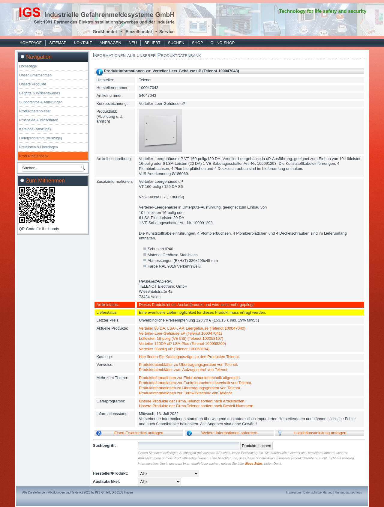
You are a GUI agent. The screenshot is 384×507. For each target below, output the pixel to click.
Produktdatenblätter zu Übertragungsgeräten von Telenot (188, 364)
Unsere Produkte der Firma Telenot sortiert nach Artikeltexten (191, 401)
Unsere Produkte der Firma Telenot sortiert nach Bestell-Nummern (196, 406)
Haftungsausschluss (348, 492)
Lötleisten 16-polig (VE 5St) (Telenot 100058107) (181, 338)
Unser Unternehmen (35, 75)
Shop (197, 42)
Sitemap (57, 42)
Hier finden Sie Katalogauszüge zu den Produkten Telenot (189, 356)
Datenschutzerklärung (317, 492)
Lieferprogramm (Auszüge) (40, 138)
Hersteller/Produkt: (110, 473)
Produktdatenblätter (35, 111)
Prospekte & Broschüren (38, 120)
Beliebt (152, 42)
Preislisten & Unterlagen (38, 147)
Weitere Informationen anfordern (229, 433)
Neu (133, 42)
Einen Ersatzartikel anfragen (138, 433)
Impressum (293, 492)
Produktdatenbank (33, 156)
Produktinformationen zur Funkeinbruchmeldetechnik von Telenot (195, 383)
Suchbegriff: (104, 445)
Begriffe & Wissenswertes (39, 93)
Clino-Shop (223, 42)
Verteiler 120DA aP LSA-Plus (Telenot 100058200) (182, 343)
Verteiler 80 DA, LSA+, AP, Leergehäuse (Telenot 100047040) (192, 328)
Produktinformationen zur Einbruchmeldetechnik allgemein (189, 377)
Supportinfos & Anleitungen (41, 102)
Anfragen (110, 42)
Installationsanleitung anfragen (319, 433)
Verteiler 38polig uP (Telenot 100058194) (174, 349)
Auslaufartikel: (106, 481)
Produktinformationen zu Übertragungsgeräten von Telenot (189, 388)
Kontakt (83, 42)
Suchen (176, 42)
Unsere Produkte (32, 84)
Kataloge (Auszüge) (35, 129)
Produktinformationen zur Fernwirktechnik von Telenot (185, 393)
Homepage (31, 42)
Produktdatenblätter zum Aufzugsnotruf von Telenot (183, 369)
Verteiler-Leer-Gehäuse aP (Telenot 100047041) (180, 333)
